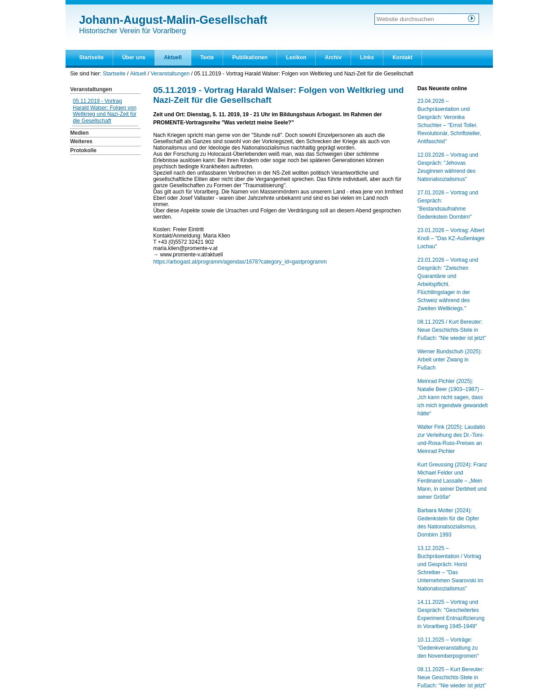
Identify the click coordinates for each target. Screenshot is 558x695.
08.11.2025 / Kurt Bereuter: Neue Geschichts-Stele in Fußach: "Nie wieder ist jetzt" (451, 330)
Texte (207, 57)
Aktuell (173, 57)
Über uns (133, 57)
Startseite (91, 57)
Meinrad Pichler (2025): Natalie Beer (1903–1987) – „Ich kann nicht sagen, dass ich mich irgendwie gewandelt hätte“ (452, 397)
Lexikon (296, 57)
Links (367, 57)
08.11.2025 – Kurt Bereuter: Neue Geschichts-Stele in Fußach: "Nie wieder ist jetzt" (451, 677)
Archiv (333, 57)
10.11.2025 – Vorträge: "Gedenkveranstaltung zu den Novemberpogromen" (448, 648)
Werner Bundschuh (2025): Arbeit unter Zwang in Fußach (449, 359)
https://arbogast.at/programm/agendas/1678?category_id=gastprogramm (240, 262)
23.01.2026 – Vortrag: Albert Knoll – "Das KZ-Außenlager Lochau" (451, 238)
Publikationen (250, 57)
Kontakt (402, 57)
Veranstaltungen (170, 73)
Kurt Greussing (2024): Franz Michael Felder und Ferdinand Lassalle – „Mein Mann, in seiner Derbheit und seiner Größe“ (452, 481)
